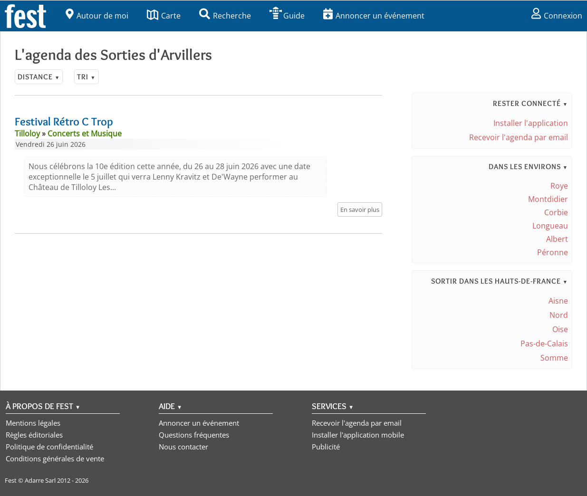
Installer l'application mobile (358, 434)
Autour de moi (97, 15)
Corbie (556, 212)
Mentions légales (33, 423)
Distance (39, 76)
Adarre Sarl (40, 480)
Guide (287, 15)
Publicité (326, 446)
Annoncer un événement (373, 15)
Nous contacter (183, 446)
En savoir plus (359, 209)
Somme (554, 358)
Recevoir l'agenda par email (518, 137)
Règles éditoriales (34, 434)
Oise (560, 329)
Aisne (558, 301)
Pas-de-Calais (544, 343)
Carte (164, 15)
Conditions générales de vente (55, 458)
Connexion (556, 15)
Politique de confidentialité (49, 446)
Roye (559, 186)
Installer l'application (530, 123)
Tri (86, 76)
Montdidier (548, 199)
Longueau (550, 225)
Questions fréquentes (194, 434)
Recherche (225, 15)
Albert (557, 239)
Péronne (552, 252)
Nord (558, 315)
